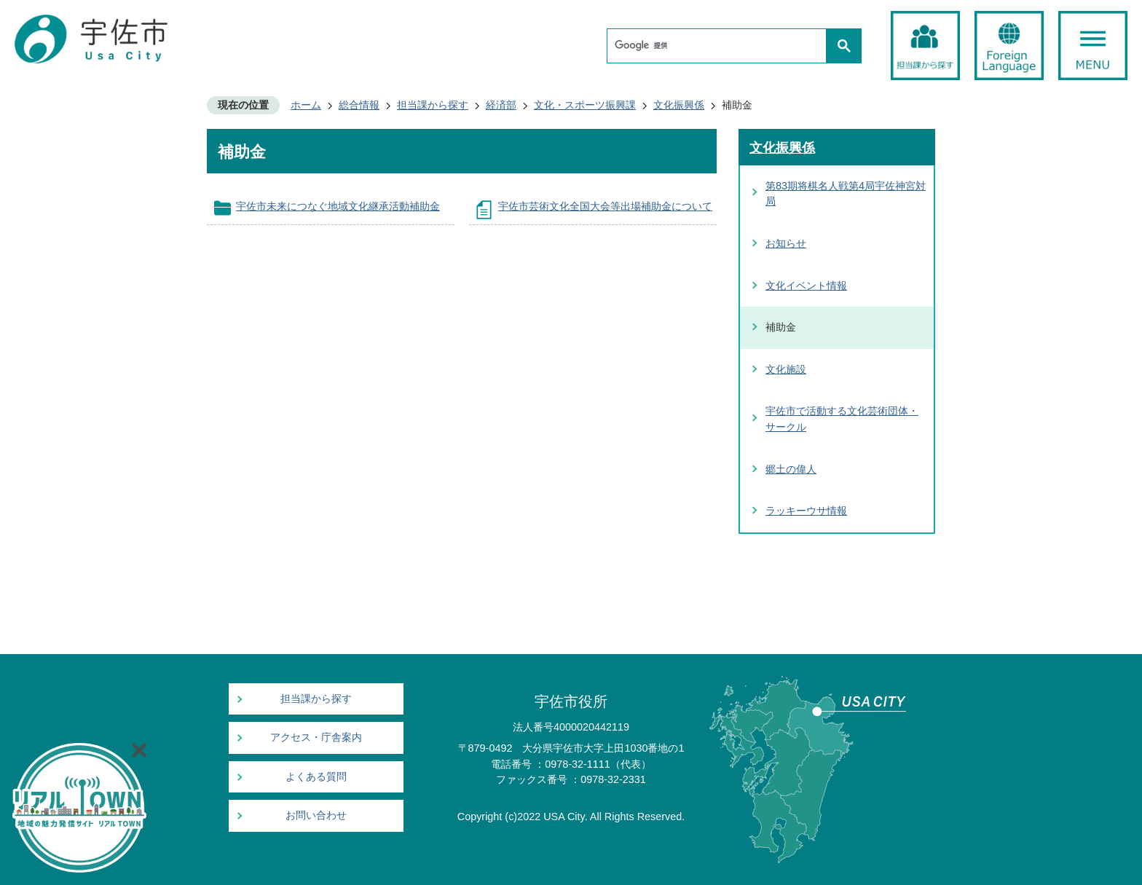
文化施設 (785, 369)
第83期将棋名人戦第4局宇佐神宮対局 (845, 194)
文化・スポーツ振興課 (585, 105)
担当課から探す (432, 105)
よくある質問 (316, 776)
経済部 (501, 105)
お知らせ (785, 243)
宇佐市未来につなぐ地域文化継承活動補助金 (338, 206)
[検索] (720, 46)
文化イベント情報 (806, 285)
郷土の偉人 (790, 469)
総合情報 (359, 105)
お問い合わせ (316, 815)
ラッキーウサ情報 (806, 510)
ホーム (306, 105)
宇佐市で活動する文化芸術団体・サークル (841, 419)
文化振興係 (678, 105)
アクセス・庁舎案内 (316, 737)
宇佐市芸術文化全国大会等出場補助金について (605, 206)
